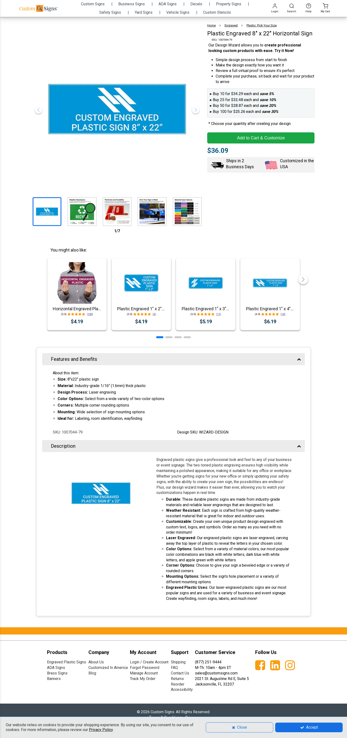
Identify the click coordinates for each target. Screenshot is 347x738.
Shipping (178, 662)
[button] (159, 337)
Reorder (177, 684)
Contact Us (180, 673)
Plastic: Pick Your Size (262, 25)
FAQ (174, 667)
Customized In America (108, 667)
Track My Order (142, 678)
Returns (177, 678)
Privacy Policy (101, 729)
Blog (92, 673)
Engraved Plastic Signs (66, 662)
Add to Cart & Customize (261, 138)
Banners (54, 678)
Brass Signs (57, 673)
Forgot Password (144, 667)
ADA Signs (56, 667)
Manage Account (144, 673)
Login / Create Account (149, 662)
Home (211, 25)
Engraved (231, 25)
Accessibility (182, 689)
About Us (96, 662)
